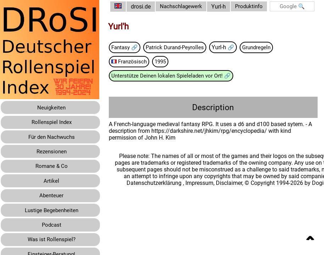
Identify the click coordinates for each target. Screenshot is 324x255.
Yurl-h (224, 10)
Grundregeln (268, 54)
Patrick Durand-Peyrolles (183, 54)
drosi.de (146, 6)
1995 (168, 68)
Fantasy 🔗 (131, 54)
